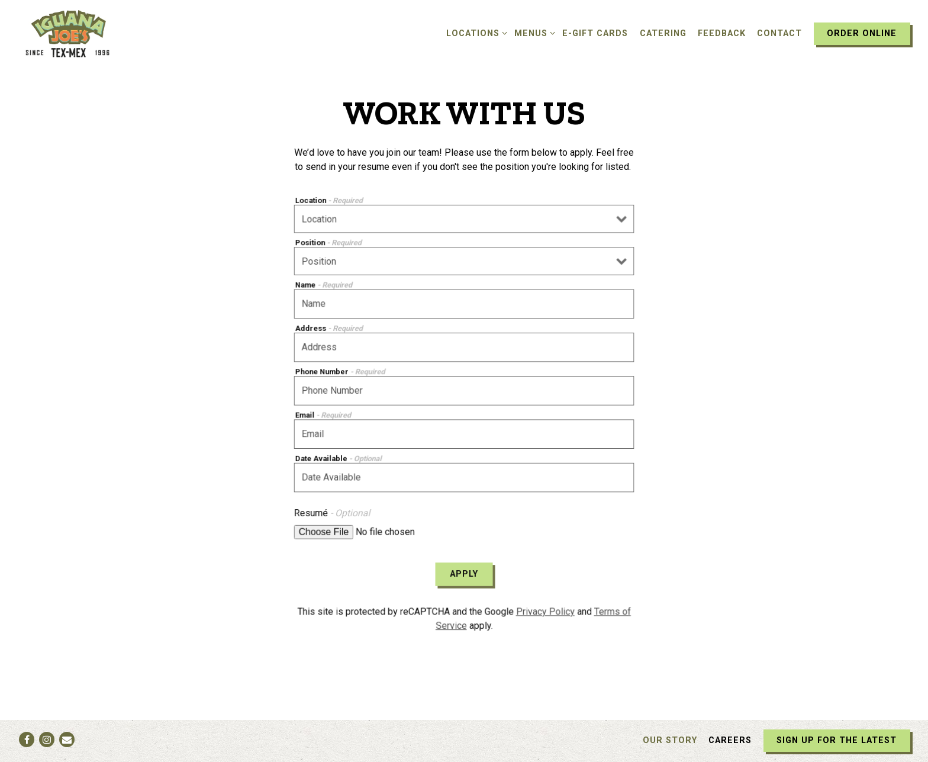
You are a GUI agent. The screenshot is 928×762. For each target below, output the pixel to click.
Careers (730, 740)
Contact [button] (779, 33)
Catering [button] (663, 33)
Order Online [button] (862, 33)
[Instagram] (46, 739)
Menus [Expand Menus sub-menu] (533, 32)
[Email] (67, 739)
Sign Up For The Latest (836, 740)
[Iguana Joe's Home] (83, 33)
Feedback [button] (722, 33)
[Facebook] (26, 739)
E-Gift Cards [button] (595, 33)
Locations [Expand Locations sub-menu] (475, 32)
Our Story (670, 740)
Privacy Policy (543, 607)
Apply (464, 570)
